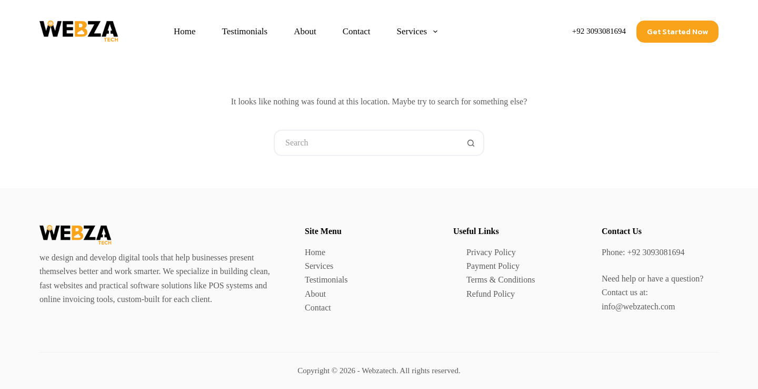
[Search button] (471, 143)
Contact (357, 31)
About (305, 31)
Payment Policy (493, 265)
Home (185, 31)
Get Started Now (677, 31)
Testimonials (245, 31)
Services (419, 31)
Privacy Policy (491, 252)
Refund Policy (490, 293)
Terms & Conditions (500, 279)
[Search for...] (366, 143)
